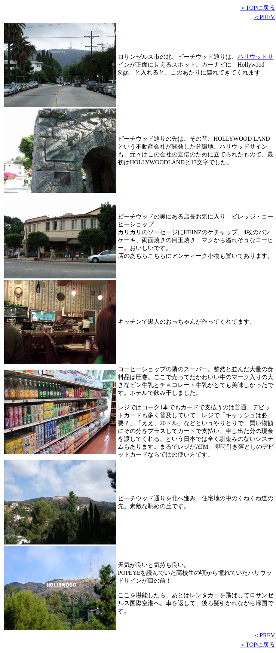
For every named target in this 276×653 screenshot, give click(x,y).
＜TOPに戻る (257, 7)
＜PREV (264, 17)
